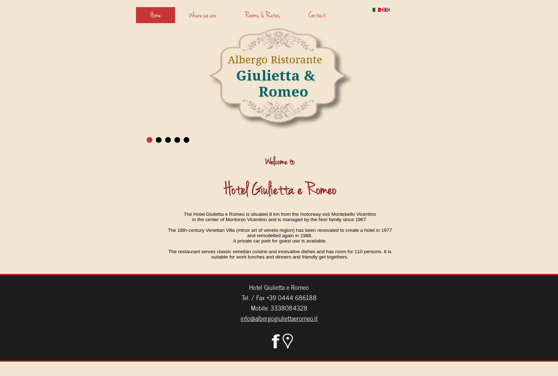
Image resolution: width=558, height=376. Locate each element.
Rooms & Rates (262, 15)
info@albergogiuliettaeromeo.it (279, 318)
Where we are (202, 15)
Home (155, 15)
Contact (317, 15)
